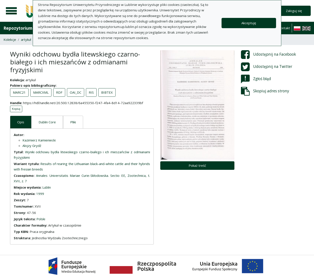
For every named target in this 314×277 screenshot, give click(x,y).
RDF (59, 92)
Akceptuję (248, 23)
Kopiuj (16, 109)
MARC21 (19, 92)
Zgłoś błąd (256, 79)
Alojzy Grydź (31, 145)
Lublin (46, 187)
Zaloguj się (294, 11)
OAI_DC (75, 92)
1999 (40, 193)
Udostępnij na (268, 54)
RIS (91, 92)
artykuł (26, 39)
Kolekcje (9, 39)
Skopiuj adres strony (265, 91)
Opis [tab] (20, 122)
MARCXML (41, 92)
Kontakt (284, 28)
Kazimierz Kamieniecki (39, 140)
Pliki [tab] (73, 122)
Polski (40, 219)
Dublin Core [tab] (47, 122)
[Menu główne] (11, 11)
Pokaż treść (197, 165)
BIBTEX (107, 92)
